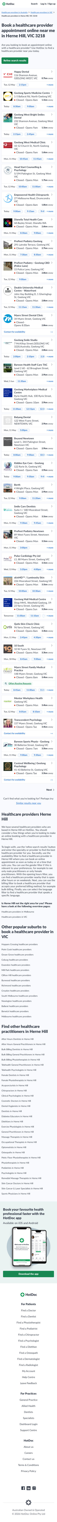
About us (28, 1447)
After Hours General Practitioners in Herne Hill (23, 1044)
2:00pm (17, 357)
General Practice (28, 1400)
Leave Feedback (28, 1383)
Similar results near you (28, 803)
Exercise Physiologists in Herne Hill (18, 1127)
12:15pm (30, 409)
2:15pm (22, 85)
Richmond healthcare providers (16, 986)
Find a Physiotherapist (28, 1322)
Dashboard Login (29, 1424)
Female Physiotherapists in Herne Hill (19, 1080)
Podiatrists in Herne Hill (13, 1168)
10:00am (23, 187)
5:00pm (23, 430)
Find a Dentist (28, 1316)
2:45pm (30, 134)
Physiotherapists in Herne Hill (15, 1163)
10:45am (24, 159)
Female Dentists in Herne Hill (15, 1075)
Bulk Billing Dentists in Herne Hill (17, 1049)
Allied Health (28, 1406)
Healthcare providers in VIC (41, 12)
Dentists (28, 1412)
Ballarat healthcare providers (15, 1006)
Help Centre (28, 1377)
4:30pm (37, 637)
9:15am (30, 211)
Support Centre (28, 1430)
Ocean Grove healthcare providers (17, 955)
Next (49, 790)
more (50, 85)
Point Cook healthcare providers (16, 950)
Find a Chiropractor (28, 1335)
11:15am (23, 307)
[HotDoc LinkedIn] (28, 1488)
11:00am (36, 187)
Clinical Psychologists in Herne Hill (17, 1096)
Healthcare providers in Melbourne (18, 912)
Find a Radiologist (28, 1365)
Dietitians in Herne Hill (12, 1122)
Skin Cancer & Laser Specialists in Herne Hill (22, 1189)
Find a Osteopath (28, 1353)
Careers (28, 1453)
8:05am (22, 712)
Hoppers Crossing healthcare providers (20, 944)
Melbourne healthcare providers (16, 1017)
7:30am (23, 255)
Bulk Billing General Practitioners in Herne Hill (23, 1055)
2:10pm (30, 357)
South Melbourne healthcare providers (20, 996)
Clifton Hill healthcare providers (16, 975)
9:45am (37, 523)
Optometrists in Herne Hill (14, 1147)
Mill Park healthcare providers (15, 970)
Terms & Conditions (28, 1465)
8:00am (17, 455)
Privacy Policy (28, 1471)
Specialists (28, 1418)
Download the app (28, 1274)
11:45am (37, 159)
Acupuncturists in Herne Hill (15, 1086)
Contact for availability (28, 332)
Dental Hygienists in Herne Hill (16, 1106)
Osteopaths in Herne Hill (13, 1153)
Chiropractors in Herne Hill (14, 1091)
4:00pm (37, 569)
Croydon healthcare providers (15, 991)
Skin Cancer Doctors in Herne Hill (17, 1183)
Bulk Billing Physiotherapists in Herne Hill (21, 1060)
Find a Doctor (28, 1310)
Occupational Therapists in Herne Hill (19, 1142)
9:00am (30, 106)
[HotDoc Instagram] (34, 1488)
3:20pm (23, 569)
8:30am (17, 106)
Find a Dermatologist (28, 1359)
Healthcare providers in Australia (15, 12)
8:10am (36, 712)
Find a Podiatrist (28, 1329)
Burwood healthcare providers (16, 981)
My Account (28, 1371)
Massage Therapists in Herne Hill (17, 1137)
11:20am (36, 498)
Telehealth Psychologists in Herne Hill (19, 1070)
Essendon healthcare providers (16, 965)
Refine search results (14, 60)
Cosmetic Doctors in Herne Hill (16, 1101)
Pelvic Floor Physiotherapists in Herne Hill (21, 1158)
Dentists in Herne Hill (12, 1111)
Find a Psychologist (28, 1341)
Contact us (28, 1459)
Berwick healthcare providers (15, 1011)
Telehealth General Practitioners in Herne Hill (22, 1065)
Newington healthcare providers (16, 1001)
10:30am (36, 591)
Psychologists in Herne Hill (14, 1173)
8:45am (23, 659)
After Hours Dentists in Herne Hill (17, 1039)
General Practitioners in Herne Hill (18, 1132)
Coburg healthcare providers (15, 960)
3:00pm (23, 548)
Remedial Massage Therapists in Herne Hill (21, 1178)
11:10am (35, 616)
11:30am (36, 307)
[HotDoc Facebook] (23, 1488)
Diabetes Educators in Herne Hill (17, 1116)
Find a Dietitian (28, 1347)
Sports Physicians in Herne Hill (16, 1194)
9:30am (30, 477)
